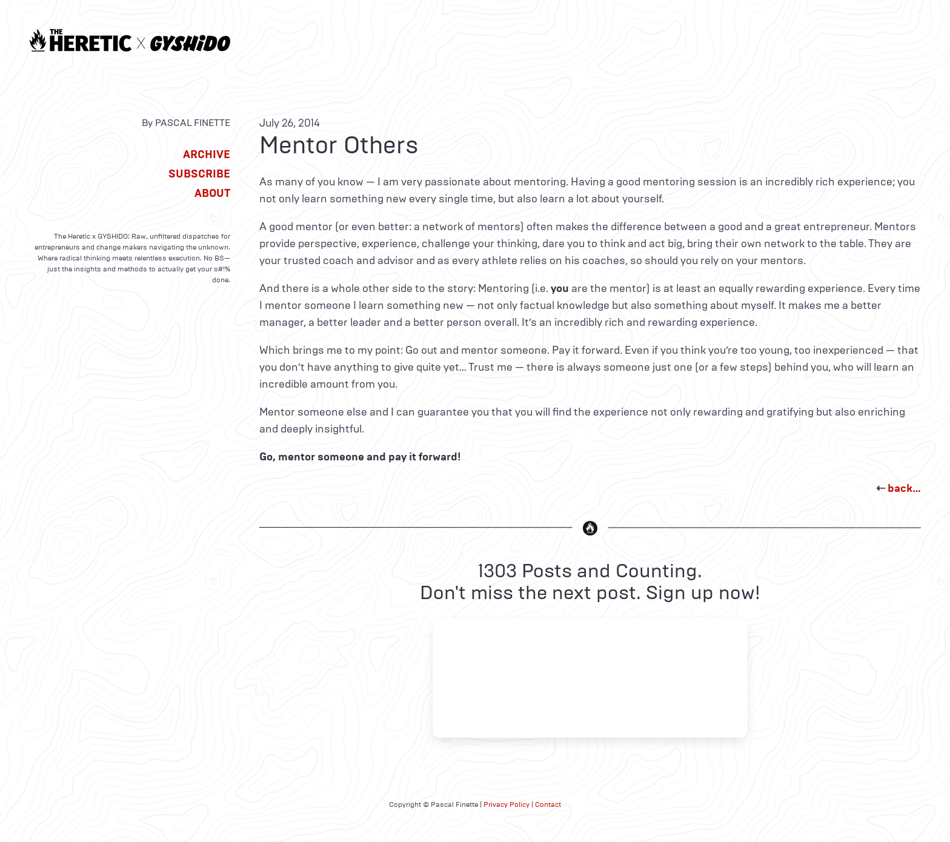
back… (904, 488)
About (212, 193)
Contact (548, 804)
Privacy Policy (506, 804)
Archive (206, 154)
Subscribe (199, 174)
